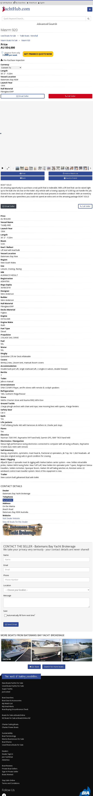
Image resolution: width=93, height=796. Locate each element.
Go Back (34, 666)
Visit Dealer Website (11, 518)
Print (22, 173)
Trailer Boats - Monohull (29, 35)
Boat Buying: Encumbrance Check (15, 709)
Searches (19, 3)
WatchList (32, 3)
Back (22, 178)
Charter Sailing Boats (10, 724)
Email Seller (22, 96)
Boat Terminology (9, 736)
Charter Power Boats (10, 727)
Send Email (11, 624)
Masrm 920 (25, 40)
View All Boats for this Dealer (15, 522)
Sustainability (7, 733)
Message (7, 595)
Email (5, 565)
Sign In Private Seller (10, 771)
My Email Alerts (8, 706)
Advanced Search (46, 23)
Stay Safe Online (8, 780)
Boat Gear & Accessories (11, 700)
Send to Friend (70, 178)
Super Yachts (7, 689)
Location (7, 585)
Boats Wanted (7, 774)
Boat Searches (8, 698)
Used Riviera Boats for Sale (12, 745)
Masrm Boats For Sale (9, 40)
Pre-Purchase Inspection (13, 60)
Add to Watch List (70, 173)
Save (5, 611)
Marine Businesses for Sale (13, 739)
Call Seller (70, 96)
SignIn (38, 3)
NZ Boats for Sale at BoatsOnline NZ (16, 718)
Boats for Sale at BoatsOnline (13, 715)
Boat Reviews (7, 766)
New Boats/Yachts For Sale (12, 683)
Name (6, 555)
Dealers (5, 751)
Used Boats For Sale (8, 35)
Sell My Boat (6, 3)
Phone (6, 575)
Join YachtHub (7, 757)
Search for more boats (54, 666)
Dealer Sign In (7, 754)
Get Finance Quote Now (38, 54)
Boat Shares (7, 742)
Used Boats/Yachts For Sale (13, 686)
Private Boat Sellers (9, 769)
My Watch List (7, 703)
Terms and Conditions (11, 783)
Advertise (6, 760)
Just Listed (6, 692)
